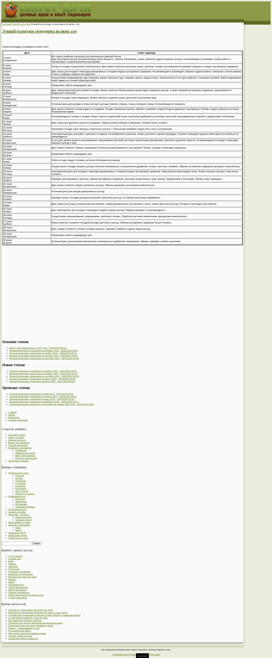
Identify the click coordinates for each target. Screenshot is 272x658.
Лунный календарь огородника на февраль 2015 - (44, 401)
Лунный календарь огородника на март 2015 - (41, 399)
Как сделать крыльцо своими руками (27, 633)
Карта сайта (155, 655)
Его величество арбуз (19, 631)
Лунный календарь (20, 24)
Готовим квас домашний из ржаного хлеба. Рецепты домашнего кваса (44, 615)
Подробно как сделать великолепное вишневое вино (35, 623)
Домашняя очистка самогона (23, 638)
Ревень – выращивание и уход (24, 628)
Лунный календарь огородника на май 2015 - (41, 394)
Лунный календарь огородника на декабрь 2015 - (43, 350)
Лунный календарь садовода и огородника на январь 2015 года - (51, 404)
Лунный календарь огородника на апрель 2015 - (43, 396)
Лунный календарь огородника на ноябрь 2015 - (43, 353)
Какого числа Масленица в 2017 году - (37, 348)
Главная (5, 24)
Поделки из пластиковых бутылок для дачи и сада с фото (38, 612)
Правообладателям (121, 655)
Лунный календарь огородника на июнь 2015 (39, 31)
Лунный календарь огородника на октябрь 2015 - (43, 355)
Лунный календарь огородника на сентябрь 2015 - (44, 358)
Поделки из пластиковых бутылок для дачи (30, 610)
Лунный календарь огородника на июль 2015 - (42, 381)
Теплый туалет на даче (20, 636)
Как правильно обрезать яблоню (25, 620)
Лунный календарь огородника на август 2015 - (42, 379)
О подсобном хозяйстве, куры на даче (28, 618)
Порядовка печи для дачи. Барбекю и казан (30, 625)
